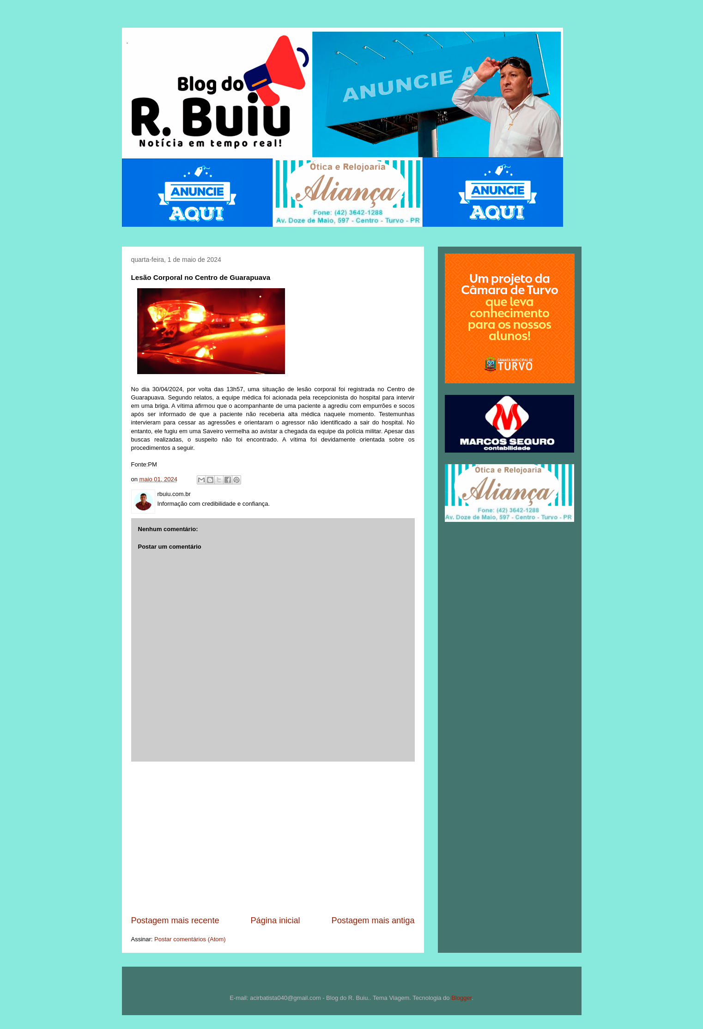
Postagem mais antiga (373, 920)
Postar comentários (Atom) (190, 939)
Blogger (461, 997)
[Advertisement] (273, 838)
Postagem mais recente (175, 920)
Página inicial (275, 920)
